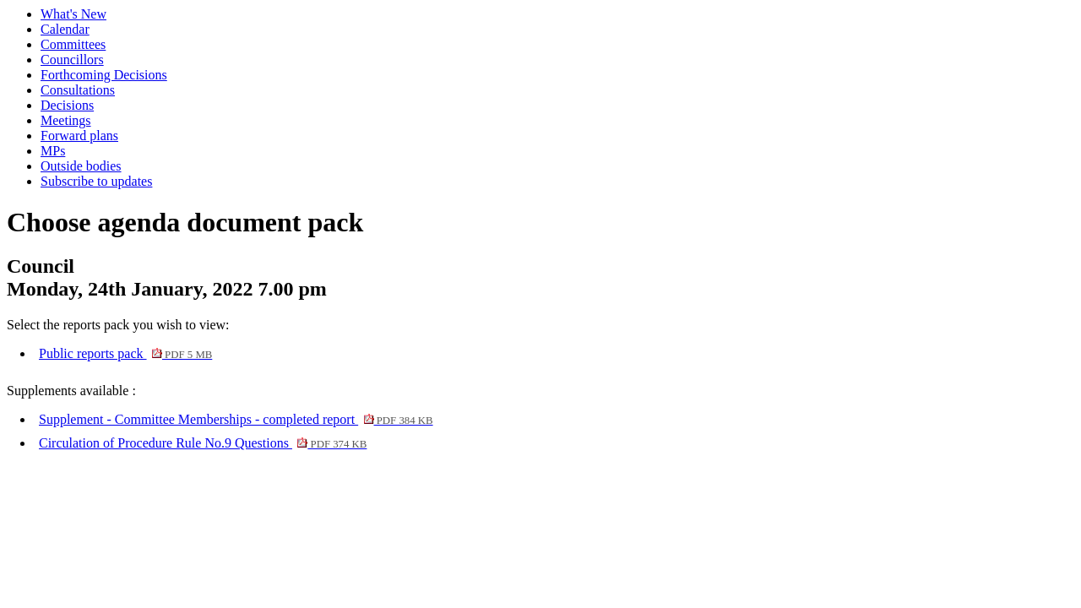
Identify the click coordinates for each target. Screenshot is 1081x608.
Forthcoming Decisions (104, 75)
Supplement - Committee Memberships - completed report (236, 419)
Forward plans (79, 135)
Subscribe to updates (96, 181)
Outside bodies (81, 166)
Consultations (78, 90)
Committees (73, 44)
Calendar (65, 29)
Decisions (67, 105)
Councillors (72, 59)
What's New (73, 14)
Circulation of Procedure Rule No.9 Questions (203, 443)
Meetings (66, 120)
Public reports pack (125, 353)
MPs (53, 151)
